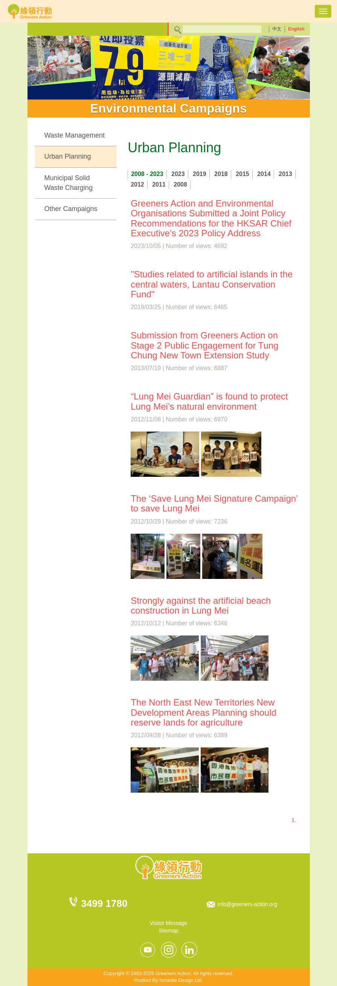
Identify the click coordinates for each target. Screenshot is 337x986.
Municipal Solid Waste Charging (68, 182)
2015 (242, 174)
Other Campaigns (71, 209)
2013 (285, 174)
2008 (180, 184)
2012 (137, 184)
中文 (276, 29)
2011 (159, 184)
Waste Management (74, 135)
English (296, 29)
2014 (264, 174)
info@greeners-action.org (247, 904)
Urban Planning (67, 156)
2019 (199, 174)
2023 (178, 174)
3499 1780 (104, 903)
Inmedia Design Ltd (180, 980)
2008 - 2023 (147, 174)
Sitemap (168, 931)
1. (293, 820)
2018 (221, 174)
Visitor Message (168, 923)
